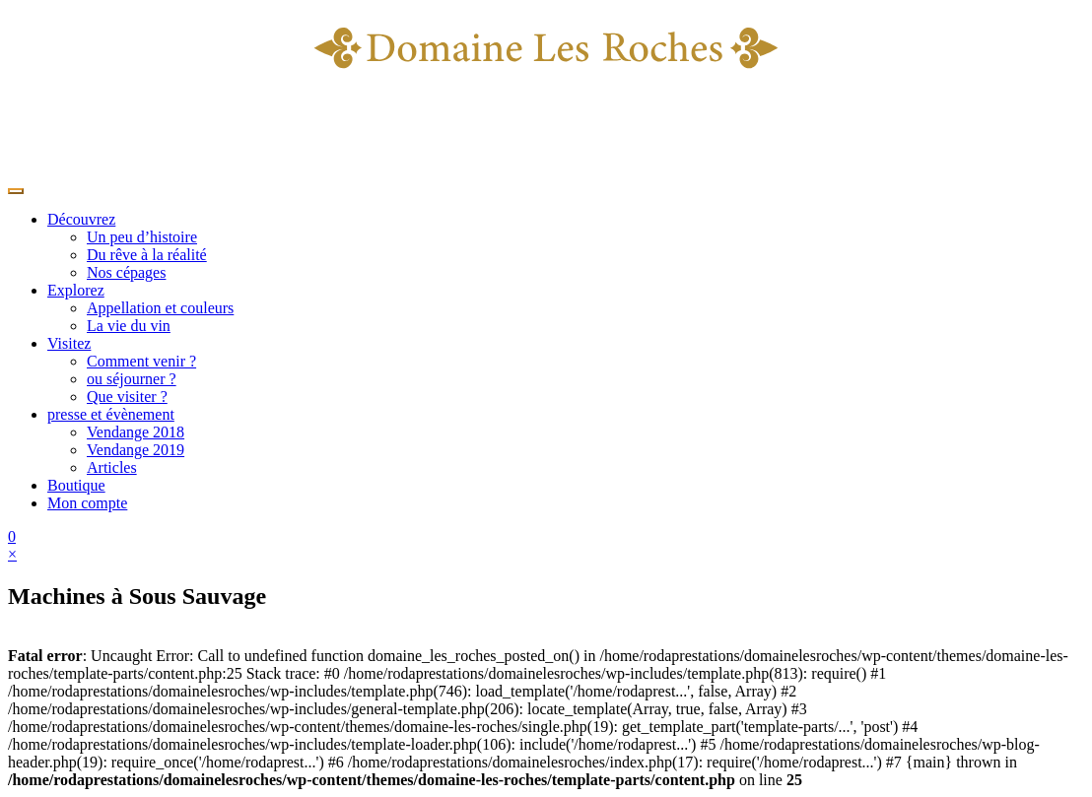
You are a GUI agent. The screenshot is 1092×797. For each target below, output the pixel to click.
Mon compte (87, 503)
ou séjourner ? (131, 378)
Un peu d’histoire (142, 237)
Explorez (75, 290)
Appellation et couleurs (160, 307)
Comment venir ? (141, 361)
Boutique (76, 485)
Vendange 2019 (135, 449)
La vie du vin (129, 325)
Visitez (69, 343)
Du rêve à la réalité (147, 254)
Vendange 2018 (135, 432)
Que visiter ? (127, 396)
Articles (112, 467)
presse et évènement (110, 414)
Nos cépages (126, 272)
